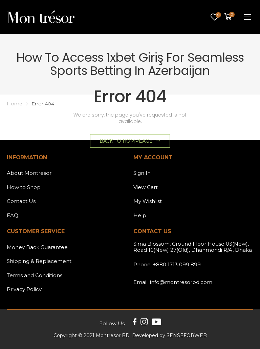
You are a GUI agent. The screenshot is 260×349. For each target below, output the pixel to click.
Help (139, 215)
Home (14, 104)
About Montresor (29, 173)
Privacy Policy (24, 289)
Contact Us (21, 201)
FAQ (12, 215)
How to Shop (24, 187)
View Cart (145, 187)
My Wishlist (147, 201)
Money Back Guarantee (37, 247)
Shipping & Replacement (39, 261)
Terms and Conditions (34, 275)
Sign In (142, 173)
